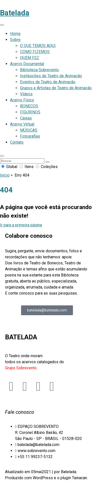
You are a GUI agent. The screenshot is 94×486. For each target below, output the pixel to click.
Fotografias (30, 136)
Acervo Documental (27, 63)
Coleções (47, 166)
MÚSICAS (28, 130)
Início (5, 175)
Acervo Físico (22, 100)
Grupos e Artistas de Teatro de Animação (56, 88)
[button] (2, 156)
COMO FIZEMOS (35, 51)
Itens (27, 166)
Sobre (15, 39)
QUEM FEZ (29, 57)
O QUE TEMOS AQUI (38, 45)
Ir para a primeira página (21, 225)
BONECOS (29, 106)
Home (15, 33)
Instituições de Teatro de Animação (51, 75)
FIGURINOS (30, 112)
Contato (17, 142)
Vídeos (26, 94)
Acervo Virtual (22, 124)
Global (9, 166)
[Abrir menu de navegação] (2, 25)
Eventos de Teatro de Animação (47, 81)
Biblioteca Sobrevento (39, 69)
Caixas (26, 118)
